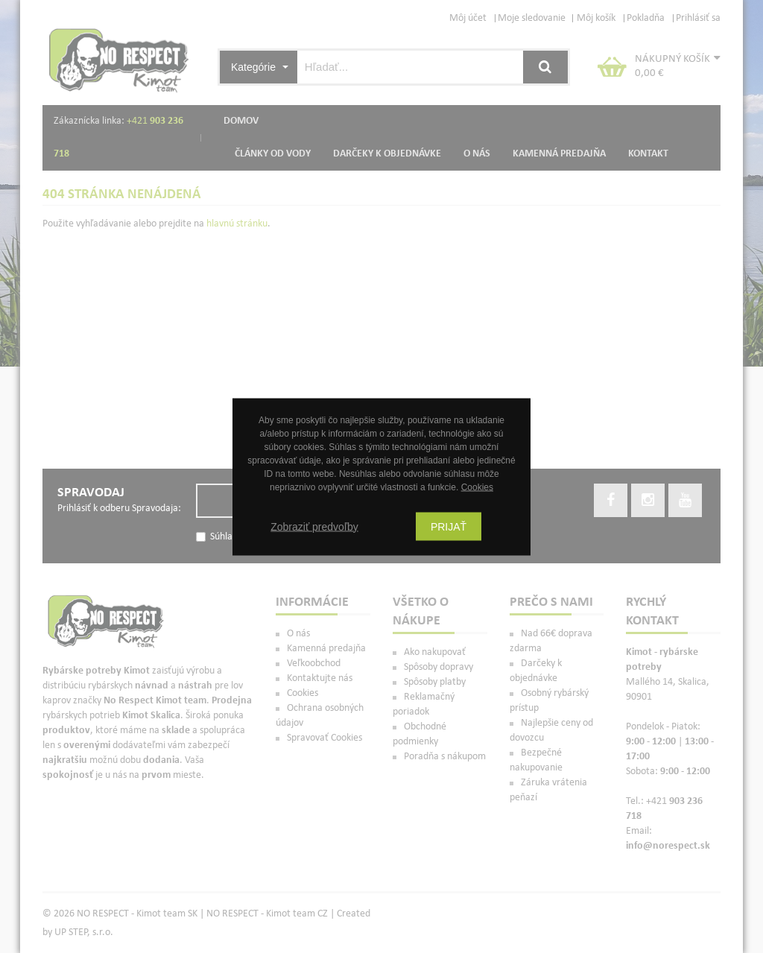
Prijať (448, 526)
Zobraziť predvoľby (314, 526)
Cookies (477, 486)
